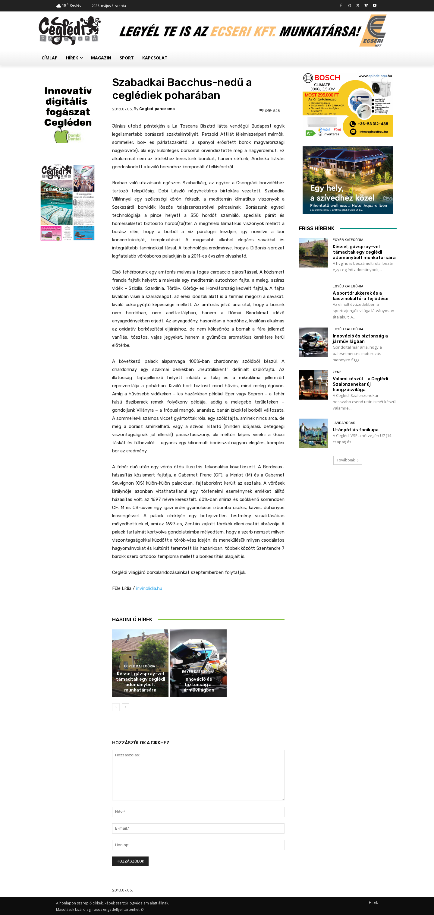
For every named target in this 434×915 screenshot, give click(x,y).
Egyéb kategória (139, 666)
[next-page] (125, 707)
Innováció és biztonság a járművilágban (198, 684)
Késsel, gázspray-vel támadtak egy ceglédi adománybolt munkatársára (140, 682)
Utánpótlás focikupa (356, 429)
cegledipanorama (157, 109)
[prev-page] (116, 707)
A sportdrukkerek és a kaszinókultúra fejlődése (198, 617)
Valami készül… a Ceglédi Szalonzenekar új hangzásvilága (360, 384)
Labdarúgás (344, 423)
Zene (337, 372)
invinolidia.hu (149, 588)
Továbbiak (348, 460)
